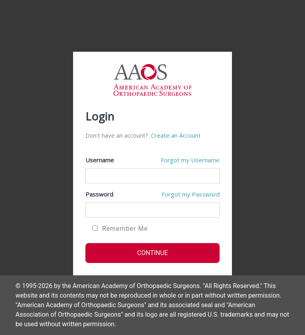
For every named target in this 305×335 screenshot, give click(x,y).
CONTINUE (152, 253)
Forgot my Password (191, 194)
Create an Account (176, 135)
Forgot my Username (190, 160)
